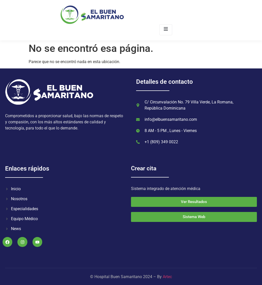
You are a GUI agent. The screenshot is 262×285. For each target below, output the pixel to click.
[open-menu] (165, 29)
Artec (167, 276)
